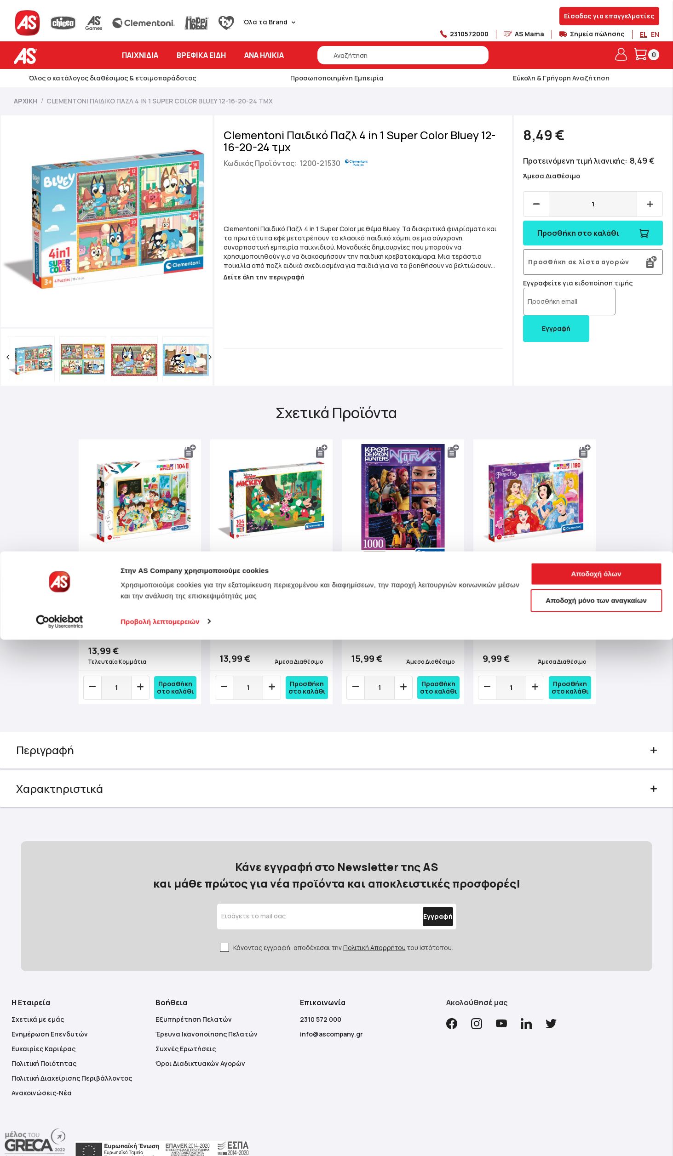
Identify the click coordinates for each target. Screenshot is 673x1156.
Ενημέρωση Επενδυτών (50, 1010)
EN (655, 34)
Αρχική (25, 101)
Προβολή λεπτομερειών (160, 1138)
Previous (87, 576)
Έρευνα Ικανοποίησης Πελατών (206, 1010)
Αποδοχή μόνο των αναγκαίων (596, 1117)
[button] (22, 357)
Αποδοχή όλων (596, 1090)
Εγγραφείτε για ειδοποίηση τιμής (573, 293)
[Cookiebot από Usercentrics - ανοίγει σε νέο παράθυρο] (59, 1138)
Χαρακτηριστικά (73, 783)
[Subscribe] (416, 892)
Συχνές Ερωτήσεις (185, 1024)
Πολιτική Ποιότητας (44, 1039)
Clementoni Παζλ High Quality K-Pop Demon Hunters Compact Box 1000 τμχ (398, 591)
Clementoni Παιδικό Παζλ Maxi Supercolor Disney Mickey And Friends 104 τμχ (272, 595)
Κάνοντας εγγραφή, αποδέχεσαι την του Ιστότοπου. (343, 923)
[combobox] (403, 55)
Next (585, 576)
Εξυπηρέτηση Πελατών (193, 995)
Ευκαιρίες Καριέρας (43, 1024)
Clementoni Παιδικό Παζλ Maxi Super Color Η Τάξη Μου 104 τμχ (144, 591)
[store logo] (54, 56)
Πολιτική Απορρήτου (374, 923)
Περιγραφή (59, 744)
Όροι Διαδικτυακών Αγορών (200, 1039)
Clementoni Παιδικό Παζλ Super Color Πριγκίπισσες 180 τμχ (523, 595)
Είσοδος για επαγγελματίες (609, 15)
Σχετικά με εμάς (38, 995)
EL (643, 34)
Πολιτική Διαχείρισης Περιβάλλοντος (72, 1054)
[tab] (337, 744)
